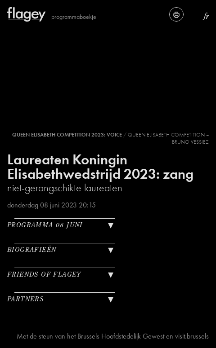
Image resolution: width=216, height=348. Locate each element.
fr (206, 16)
